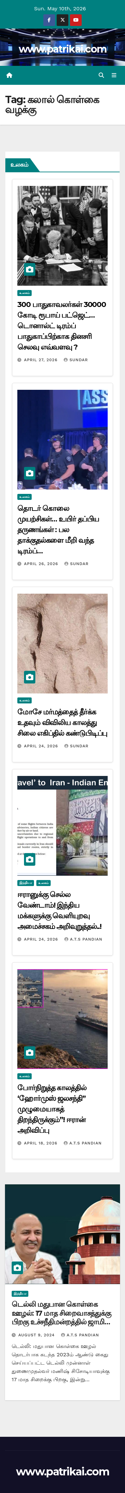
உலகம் (24, 293)
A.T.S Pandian (83, 939)
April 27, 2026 (41, 360)
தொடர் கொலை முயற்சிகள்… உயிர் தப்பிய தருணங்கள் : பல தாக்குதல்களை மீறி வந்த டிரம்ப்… (58, 529)
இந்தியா (25, 883)
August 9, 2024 (37, 1335)
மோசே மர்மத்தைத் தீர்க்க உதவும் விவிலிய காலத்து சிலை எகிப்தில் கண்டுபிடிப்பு (62, 722)
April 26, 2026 (42, 563)
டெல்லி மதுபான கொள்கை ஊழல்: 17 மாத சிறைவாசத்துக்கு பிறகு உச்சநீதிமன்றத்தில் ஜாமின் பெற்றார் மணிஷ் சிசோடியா (61, 1317)
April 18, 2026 (41, 1143)
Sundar (76, 360)
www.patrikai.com (63, 49)
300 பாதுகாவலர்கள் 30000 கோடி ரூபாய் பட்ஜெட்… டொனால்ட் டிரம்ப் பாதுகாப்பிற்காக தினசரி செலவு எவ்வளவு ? (61, 326)
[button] (101, 75)
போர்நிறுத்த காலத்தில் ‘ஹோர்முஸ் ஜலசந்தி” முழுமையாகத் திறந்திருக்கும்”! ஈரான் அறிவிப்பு (51, 1109)
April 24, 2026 (42, 746)
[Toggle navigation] (114, 75)
